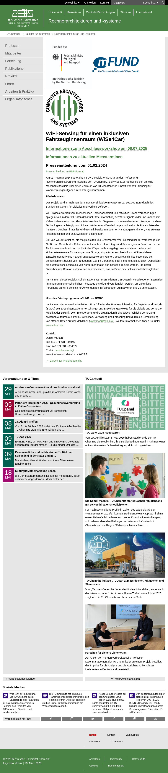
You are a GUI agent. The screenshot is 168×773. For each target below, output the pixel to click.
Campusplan (132, 735)
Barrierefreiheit (116, 765)
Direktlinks (72, 2)
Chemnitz (116, 741)
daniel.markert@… (65, 350)
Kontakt (104, 2)
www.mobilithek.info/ (101, 321)
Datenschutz (138, 759)
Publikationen (15, 68)
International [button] (144, 12)
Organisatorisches (18, 99)
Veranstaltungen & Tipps (21, 379)
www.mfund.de (54, 325)
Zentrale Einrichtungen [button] (100, 12)
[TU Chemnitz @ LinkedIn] (93, 719)
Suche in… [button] (150, 2)
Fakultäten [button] (74, 12)
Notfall (93, 735)
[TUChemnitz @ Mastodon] (134, 719)
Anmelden (90, 2)
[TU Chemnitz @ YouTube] (155, 719)
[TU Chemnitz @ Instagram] (72, 719)
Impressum (116, 759)
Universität (95, 741)
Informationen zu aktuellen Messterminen (84, 157)
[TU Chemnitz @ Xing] (113, 719)
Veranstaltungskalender (21, 678)
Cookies (93, 765)
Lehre (9, 84)
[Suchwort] (126, 2)
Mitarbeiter (13, 53)
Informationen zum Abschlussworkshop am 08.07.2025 (96, 148)
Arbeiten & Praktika (19, 91)
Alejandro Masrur (13, 763)
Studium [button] (125, 12)
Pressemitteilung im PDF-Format (65, 171)
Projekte (11, 76)
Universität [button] (55, 12)
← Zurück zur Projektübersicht (63, 360)
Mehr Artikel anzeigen (127, 678)
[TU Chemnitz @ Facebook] (51, 719)
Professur (12, 46)
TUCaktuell (93, 379)
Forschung (13, 61)
